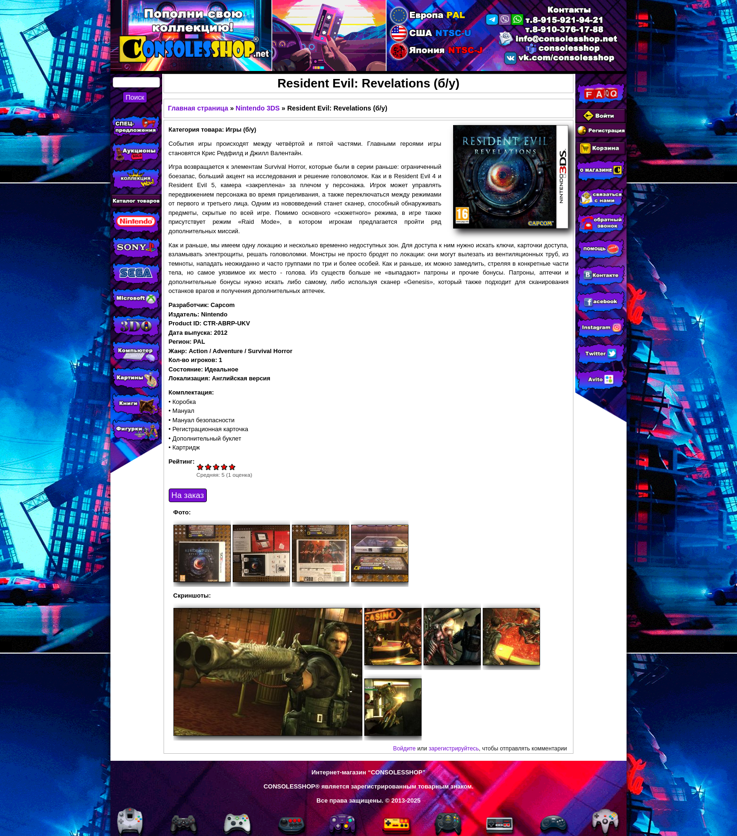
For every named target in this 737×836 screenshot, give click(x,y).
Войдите (404, 748)
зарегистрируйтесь (454, 748)
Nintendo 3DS (257, 108)
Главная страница (198, 108)
